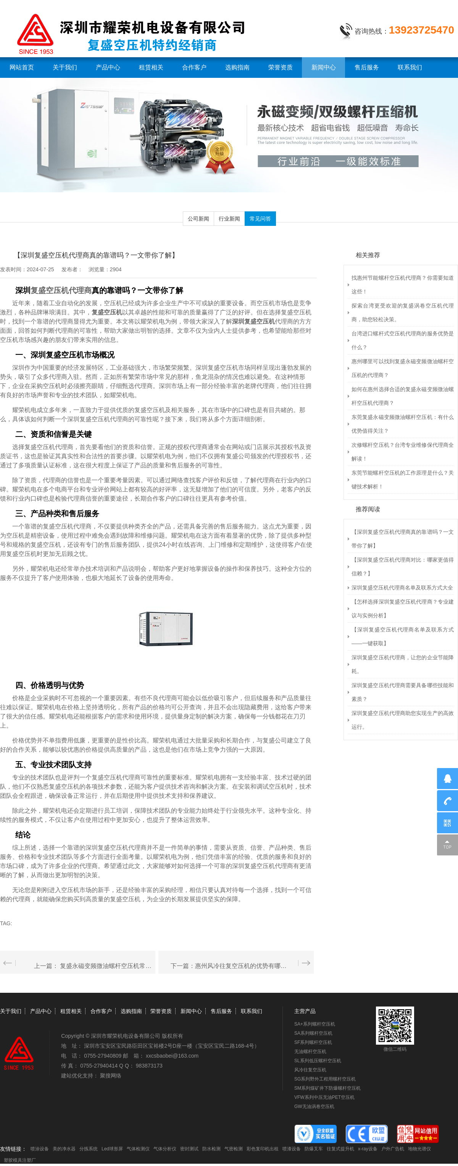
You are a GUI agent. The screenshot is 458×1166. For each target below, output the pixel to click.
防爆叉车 (314, 1149)
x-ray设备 (367, 1149)
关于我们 (65, 67)
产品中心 (108, 67)
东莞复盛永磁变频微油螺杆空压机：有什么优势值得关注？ (403, 424)
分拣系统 (88, 1149)
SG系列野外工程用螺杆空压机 (325, 1079)
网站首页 (22, 67)
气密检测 (233, 1149)
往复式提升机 (340, 1149)
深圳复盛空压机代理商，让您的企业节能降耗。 (403, 664)
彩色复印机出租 (263, 1149)
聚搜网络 (110, 1076)
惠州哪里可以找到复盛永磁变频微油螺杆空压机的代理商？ (403, 368)
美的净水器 (64, 1149)
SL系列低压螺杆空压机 (317, 1060)
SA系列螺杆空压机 (313, 1033)
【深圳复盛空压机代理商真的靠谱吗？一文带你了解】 (403, 539)
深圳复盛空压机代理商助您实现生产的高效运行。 (403, 720)
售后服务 (367, 67)
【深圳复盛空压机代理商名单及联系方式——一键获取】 (403, 636)
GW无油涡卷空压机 (314, 1106)
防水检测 (211, 1149)
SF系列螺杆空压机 (313, 1042)
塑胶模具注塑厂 (20, 1160)
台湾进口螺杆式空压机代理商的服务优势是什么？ (403, 340)
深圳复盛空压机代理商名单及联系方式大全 (402, 588)
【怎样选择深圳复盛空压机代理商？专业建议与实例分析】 (403, 608)
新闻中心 (323, 67)
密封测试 (189, 1149)
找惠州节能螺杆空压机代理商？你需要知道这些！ (403, 285)
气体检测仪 (138, 1149)
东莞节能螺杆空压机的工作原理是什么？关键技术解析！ (403, 480)
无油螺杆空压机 (310, 1051)
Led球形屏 (112, 1149)
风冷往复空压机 (310, 1070)
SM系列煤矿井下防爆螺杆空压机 (327, 1088)
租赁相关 (151, 67)
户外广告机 (392, 1149)
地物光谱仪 (419, 1149)
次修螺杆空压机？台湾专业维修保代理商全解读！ (403, 452)
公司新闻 (198, 219)
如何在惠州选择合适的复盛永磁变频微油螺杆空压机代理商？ (403, 396)
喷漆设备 (291, 1149)
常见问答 (260, 219)
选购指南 (237, 67)
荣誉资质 (280, 67)
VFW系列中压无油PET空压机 (324, 1097)
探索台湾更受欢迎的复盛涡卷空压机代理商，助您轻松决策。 (403, 312)
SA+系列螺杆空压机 (314, 1024)
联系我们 (410, 67)
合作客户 (194, 67)
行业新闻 (229, 219)
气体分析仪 (164, 1149)
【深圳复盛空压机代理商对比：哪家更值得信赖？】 (403, 567)
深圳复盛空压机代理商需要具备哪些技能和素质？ (403, 692)
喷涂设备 (40, 1149)
